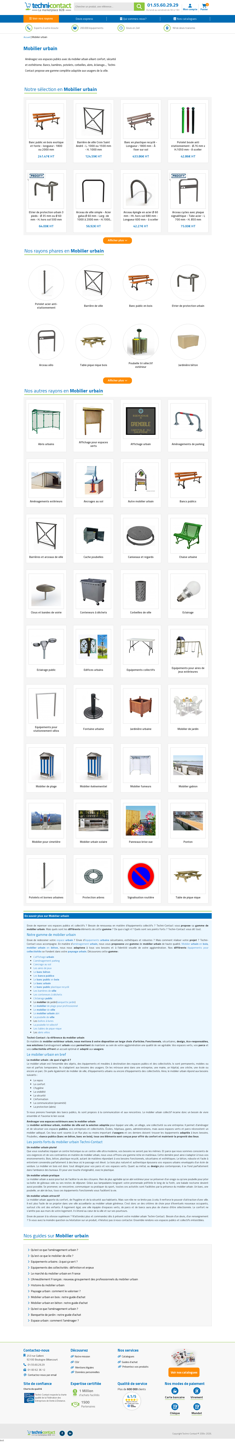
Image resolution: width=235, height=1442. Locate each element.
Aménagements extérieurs (46, 501)
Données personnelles (87, 1373)
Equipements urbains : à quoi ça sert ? (54, 1261)
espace (65, 940)
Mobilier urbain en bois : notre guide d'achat (58, 1297)
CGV (77, 1362)
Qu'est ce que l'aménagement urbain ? (54, 1250)
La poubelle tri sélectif (45, 1025)
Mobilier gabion (188, 786)
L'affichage (43, 957)
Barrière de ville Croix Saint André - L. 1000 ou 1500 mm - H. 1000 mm (93, 146)
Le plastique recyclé (51, 987)
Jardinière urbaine (140, 729)
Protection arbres (93, 897)
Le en (46, 979)
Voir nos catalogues (184, 1372)
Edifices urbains (93, 670)
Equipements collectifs (141, 670)
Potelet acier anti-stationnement (46, 306)
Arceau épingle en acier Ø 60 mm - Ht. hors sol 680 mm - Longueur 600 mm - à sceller (140, 216)
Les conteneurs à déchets (47, 994)
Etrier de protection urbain (188, 306)
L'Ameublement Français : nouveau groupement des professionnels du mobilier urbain (84, 1279)
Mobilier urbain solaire (93, 842)
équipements (97, 940)
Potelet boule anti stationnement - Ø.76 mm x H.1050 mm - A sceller (188, 146)
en (42, 948)
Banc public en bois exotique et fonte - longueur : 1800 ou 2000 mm (46, 146)
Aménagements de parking (188, 444)
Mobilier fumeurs (140, 786)
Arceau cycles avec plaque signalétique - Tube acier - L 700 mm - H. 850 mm (188, 216)
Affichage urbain (141, 444)
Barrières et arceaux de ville (46, 557)
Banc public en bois (140, 306)
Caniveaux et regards (141, 557)
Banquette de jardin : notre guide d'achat (56, 1314)
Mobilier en (194, 944)
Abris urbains (46, 444)
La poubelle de (43, 1017)
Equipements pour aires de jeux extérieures (188, 670)
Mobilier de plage (46, 786)
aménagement (85, 944)
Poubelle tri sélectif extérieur (141, 365)
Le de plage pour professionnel (55, 1006)
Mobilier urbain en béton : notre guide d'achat (59, 1303)
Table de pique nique (188, 897)
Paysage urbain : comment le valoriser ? (56, 1291)
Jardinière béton (188, 365)
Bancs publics (188, 501)
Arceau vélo (46, 365)
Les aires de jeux (42, 968)
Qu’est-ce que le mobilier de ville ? (52, 1256)
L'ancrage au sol (42, 964)
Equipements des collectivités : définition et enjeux (62, 1267)
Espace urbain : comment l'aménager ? (55, 1320)
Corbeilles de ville (140, 612)
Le (41, 972)
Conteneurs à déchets (93, 612)
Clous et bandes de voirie (46, 612)
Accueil (27, 37)
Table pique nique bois (93, 365)
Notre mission (83, 1356)
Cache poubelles (93, 557)
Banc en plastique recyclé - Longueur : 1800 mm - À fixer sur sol (140, 146)
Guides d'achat (130, 1362)
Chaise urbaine (188, 557)
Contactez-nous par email (41, 1374)
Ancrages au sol (93, 501)
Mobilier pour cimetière (46, 842)
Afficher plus (117, 240)
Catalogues (128, 1356)
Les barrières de (44, 991)
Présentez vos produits (135, 1367)
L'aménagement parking (46, 961)
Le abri (46, 1013)
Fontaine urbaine (93, 729)
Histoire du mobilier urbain (47, 1285)
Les (43, 976)
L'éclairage (43, 998)
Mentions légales (84, 1368)
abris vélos (44, 1032)
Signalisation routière (140, 897)
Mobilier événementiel (93, 786)
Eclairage (188, 612)
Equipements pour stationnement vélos (46, 729)
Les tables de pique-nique (47, 1028)
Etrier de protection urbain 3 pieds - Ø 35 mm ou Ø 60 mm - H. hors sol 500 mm (46, 216)
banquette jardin (66, 1002)
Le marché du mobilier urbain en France (55, 1273)
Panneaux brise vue (141, 842)
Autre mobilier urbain (141, 501)
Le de (44, 1010)
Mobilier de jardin (188, 729)
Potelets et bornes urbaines (46, 897)
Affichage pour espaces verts (93, 444)
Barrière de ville (93, 306)
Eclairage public (46, 670)
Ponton (188, 842)
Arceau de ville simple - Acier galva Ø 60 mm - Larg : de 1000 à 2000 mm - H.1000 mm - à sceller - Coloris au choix (93, 219)
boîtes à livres (46, 1021)
